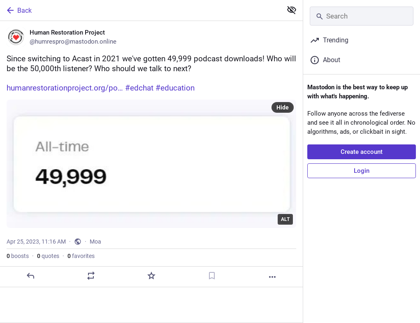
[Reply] (30, 276)
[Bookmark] (212, 276)
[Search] (361, 16)
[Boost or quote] (91, 276)
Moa (95, 241)
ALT (285, 219)
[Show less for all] (292, 10)
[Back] (140, 10)
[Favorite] (151, 276)
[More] (272, 277)
